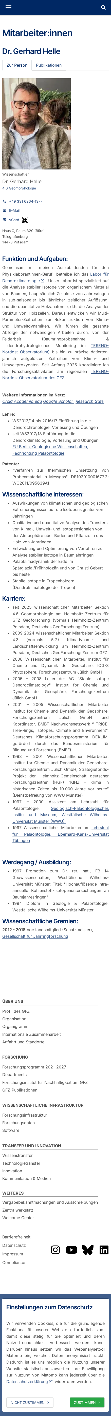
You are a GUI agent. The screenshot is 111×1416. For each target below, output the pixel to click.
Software (10, 1130)
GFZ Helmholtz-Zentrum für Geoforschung (55, 7)
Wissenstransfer (17, 1155)
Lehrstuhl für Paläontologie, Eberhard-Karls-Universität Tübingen (60, 834)
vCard (14, 220)
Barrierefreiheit (16, 1236)
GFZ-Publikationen (19, 1090)
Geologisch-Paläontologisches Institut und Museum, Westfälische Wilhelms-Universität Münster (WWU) (60, 815)
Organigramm (15, 1026)
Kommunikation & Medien (26, 1178)
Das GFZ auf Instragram (55, 1250)
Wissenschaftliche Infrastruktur (43, 1105)
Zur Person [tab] (17, 65)
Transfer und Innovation (31, 1145)
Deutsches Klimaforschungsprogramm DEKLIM (59, 736)
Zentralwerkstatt (17, 1210)
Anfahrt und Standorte (23, 1041)
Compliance (13, 1262)
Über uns (12, 1001)
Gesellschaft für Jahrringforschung (35, 936)
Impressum (12, 1253)
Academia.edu (28, 401)
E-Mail (14, 210)
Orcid (8, 401)
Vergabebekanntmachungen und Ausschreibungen (50, 1202)
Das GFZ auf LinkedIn (104, 1250)
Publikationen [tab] (49, 65)
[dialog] (55, 1355)
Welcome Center (18, 1217)
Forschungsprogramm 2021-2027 (34, 1066)
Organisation (14, 1018)
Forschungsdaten (18, 1122)
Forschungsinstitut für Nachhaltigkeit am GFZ (45, 1082)
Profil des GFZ (16, 1011)
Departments (14, 1074)
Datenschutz (14, 1245)
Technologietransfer (21, 1163)
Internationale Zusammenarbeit (31, 1034)
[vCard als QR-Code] (25, 220)
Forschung (15, 1057)
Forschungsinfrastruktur (24, 1115)
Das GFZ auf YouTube (71, 1250)
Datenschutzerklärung (27, 1381)
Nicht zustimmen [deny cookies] (28, 1402)
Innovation (12, 1170)
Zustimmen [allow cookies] (85, 1402)
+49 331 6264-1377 (26, 201)
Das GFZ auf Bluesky (88, 1250)
